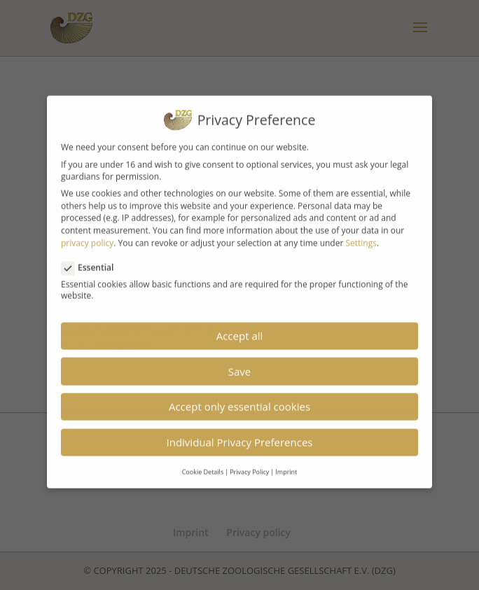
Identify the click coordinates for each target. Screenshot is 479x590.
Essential (93, 259)
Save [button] (239, 363)
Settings (361, 235)
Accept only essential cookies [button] (239, 398)
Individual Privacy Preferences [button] (240, 434)
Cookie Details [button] (203, 463)
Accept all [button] (239, 328)
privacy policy (87, 235)
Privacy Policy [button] (249, 463)
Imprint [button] (286, 463)
